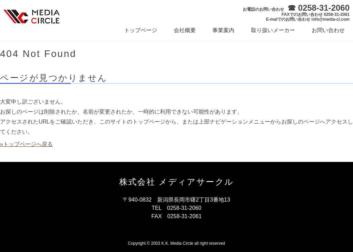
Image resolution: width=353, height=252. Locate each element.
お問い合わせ (328, 30)
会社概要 (185, 30)
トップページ (140, 30)
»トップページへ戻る (26, 144)
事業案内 (223, 30)
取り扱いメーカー (273, 30)
